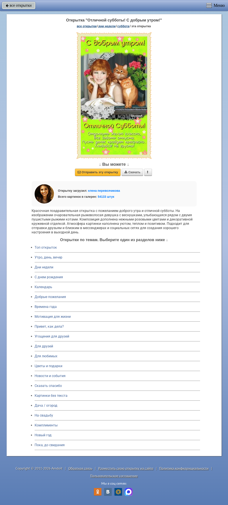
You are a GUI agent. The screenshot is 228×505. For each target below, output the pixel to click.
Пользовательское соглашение (114, 476)
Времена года (46, 307)
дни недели (107, 26)
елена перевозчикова (104, 190)
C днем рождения (49, 277)
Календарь (43, 287)
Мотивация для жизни (53, 317)
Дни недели (44, 267)
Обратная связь (80, 468)
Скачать (132, 172)
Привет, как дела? (49, 326)
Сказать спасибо (48, 386)
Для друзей (44, 346)
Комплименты (46, 425)
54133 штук (106, 196)
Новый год (43, 435)
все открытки (19, 5)
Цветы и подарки (48, 366)
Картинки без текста (51, 396)
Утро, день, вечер (48, 257)
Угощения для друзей (52, 336)
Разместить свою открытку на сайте (125, 468)
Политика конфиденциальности (183, 468)
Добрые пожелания (50, 297)
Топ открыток (46, 247)
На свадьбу (44, 415)
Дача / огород (46, 405)
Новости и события (50, 376)
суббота (123, 26)
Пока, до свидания (50, 445)
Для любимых (46, 356)
